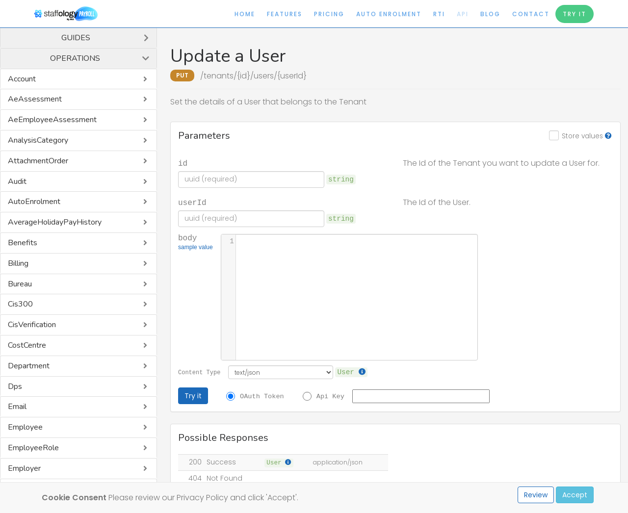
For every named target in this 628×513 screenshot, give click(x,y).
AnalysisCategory (38, 140)
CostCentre (27, 345)
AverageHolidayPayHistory (55, 222)
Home (245, 14)
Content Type (199, 372)
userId (192, 202)
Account (22, 79)
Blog (490, 14)
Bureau (20, 284)
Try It (574, 14)
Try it (193, 396)
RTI (439, 14)
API (463, 14)
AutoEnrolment (34, 201)
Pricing (329, 14)
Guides (75, 37)
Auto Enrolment (388, 14)
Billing (18, 263)
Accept (574, 495)
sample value (195, 248)
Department (29, 365)
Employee (25, 427)
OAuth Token (262, 395)
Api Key (330, 395)
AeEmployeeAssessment (52, 119)
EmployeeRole (33, 447)
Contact (531, 14)
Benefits (22, 242)
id (182, 162)
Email (17, 406)
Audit (17, 181)
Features (284, 14)
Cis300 (20, 304)
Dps (15, 386)
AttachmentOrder (38, 160)
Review (536, 495)
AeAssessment (35, 99)
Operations (75, 58)
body (195, 243)
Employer (24, 468)
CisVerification (32, 324)
